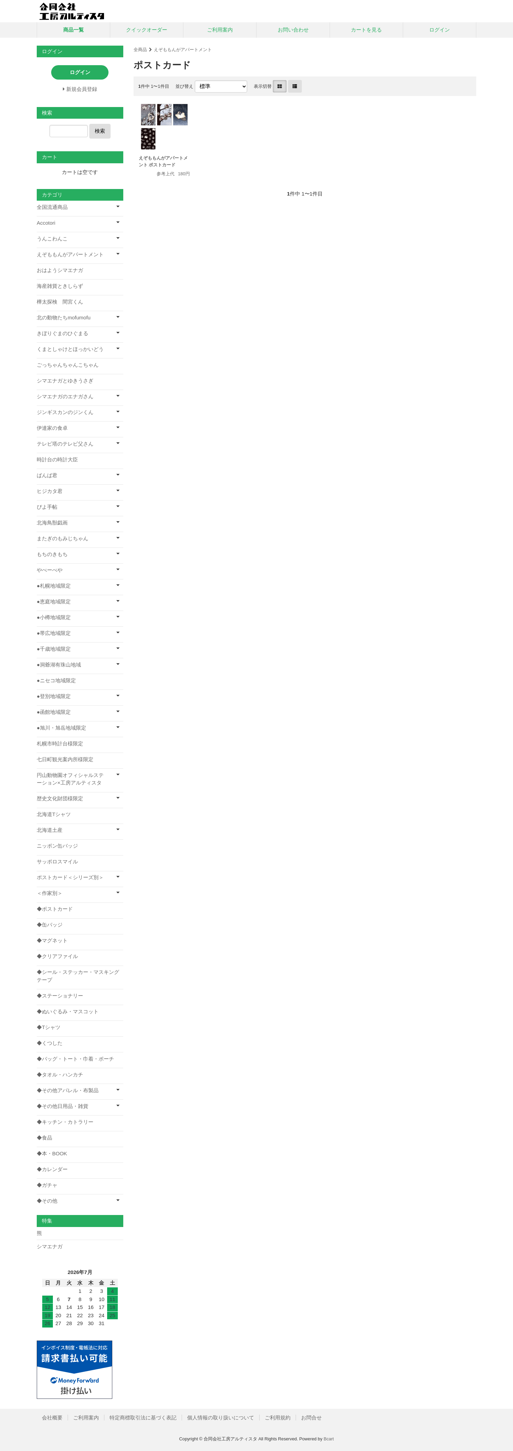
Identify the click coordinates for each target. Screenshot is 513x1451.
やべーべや (49, 570)
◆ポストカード (55, 909)
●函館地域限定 (54, 712)
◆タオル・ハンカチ (60, 1074)
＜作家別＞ (49, 893)
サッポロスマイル (57, 861)
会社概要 (52, 1417)
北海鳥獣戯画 (52, 523)
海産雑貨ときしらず (60, 286)
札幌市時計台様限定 (60, 743)
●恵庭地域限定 (54, 601)
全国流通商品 (52, 207)
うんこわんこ (52, 238)
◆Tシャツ (48, 1027)
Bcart (328, 1438)
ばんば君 (47, 475)
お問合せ (311, 1417)
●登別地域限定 (54, 696)
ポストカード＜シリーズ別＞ (70, 877)
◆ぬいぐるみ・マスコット (68, 1011)
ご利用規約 (277, 1417)
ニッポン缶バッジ (57, 846)
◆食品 (44, 1138)
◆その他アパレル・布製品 (68, 1090)
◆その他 (47, 1201)
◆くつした (49, 1043)
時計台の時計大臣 (57, 459)
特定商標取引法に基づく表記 (143, 1417)
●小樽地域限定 (54, 617)
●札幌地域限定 (54, 586)
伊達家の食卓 (52, 428)
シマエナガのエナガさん (65, 396)
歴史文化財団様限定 (60, 798)
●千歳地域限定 (54, 649)
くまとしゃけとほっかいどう (70, 349)
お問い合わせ (293, 30)
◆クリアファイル (57, 956)
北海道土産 (49, 830)
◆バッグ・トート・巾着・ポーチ (75, 1059)
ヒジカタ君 (49, 491)
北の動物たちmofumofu (64, 317)
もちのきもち (52, 554)
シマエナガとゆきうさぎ (65, 381)
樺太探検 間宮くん (60, 302)
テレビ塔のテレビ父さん (65, 444)
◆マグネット (52, 940)
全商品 (140, 49)
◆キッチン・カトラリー (65, 1122)
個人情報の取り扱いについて (220, 1417)
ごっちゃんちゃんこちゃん (68, 365)
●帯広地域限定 (54, 633)
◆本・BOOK (52, 1153)
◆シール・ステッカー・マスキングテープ (78, 976)
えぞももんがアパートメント (183, 49)
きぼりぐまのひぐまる (62, 333)
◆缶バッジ (49, 925)
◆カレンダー (52, 1169)
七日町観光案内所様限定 (65, 759)
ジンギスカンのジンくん (65, 412)
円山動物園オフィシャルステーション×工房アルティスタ (70, 779)
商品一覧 (73, 30)
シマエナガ (49, 1246)
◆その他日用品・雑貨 (62, 1106)
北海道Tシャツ (54, 814)
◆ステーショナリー (60, 996)
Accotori (46, 223)
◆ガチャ (47, 1185)
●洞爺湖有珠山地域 (59, 665)
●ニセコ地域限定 (56, 680)
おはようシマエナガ (60, 270)
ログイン (439, 30)
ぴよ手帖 (47, 507)
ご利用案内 (220, 30)
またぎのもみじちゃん (62, 538)
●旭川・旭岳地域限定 (61, 728)
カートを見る (366, 30)
